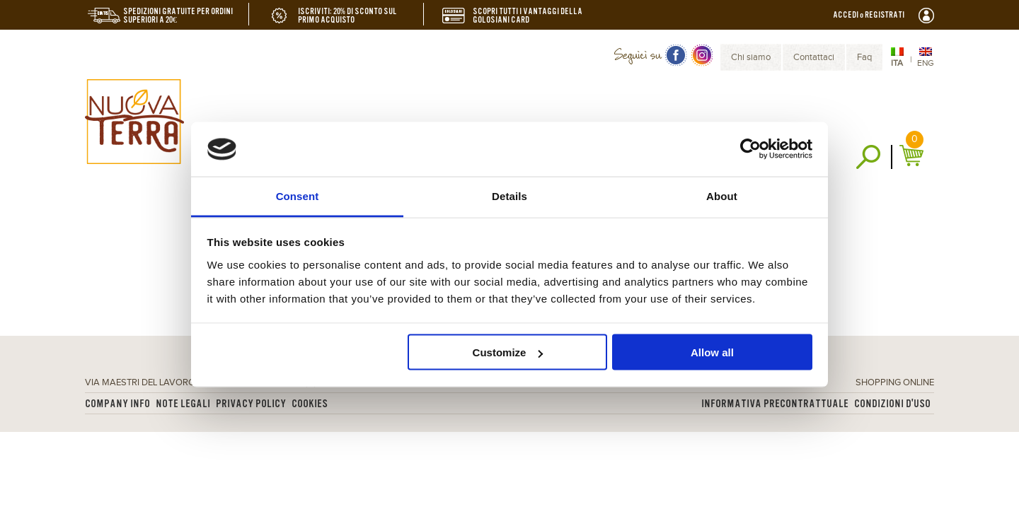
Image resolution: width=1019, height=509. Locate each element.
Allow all (712, 352)
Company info (117, 404)
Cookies (310, 404)
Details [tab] (509, 195)
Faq (864, 57)
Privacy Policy (251, 404)
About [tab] (721, 195)
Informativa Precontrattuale (774, 404)
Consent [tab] (297, 195)
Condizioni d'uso (892, 404)
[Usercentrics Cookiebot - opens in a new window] (750, 149)
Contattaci (813, 57)
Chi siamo (751, 57)
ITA (897, 63)
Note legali (183, 404)
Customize (508, 352)
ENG (925, 63)
